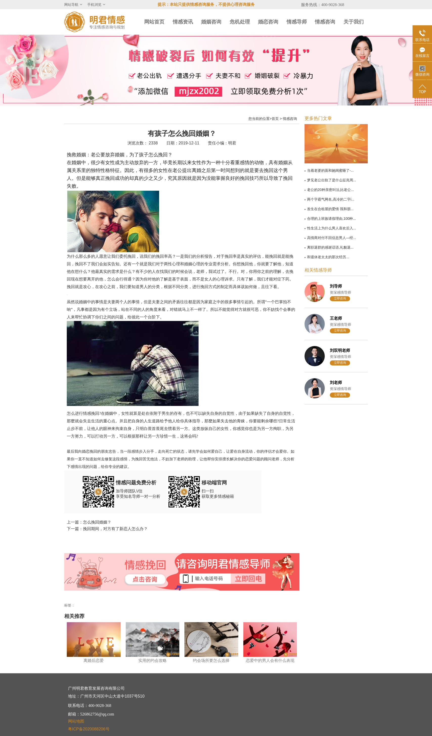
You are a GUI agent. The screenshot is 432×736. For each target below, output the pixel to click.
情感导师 (297, 22)
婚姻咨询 (211, 22)
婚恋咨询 (268, 22)
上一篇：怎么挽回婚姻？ (89, 522)
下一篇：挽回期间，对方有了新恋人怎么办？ (107, 529)
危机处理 (240, 22)
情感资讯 (183, 22)
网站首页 (154, 22)
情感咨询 (325, 22)
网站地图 (76, 721)
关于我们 (353, 22)
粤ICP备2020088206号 (89, 729)
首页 (275, 119)
